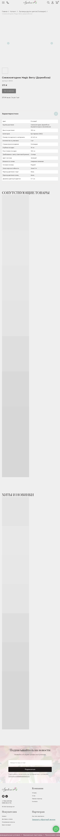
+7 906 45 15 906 (7, 801)
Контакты (34, 801)
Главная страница (37, 798)
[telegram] (6, 796)
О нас (33, 795)
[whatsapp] (3, 796)
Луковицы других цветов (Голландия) (32, 11)
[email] (30, 762)
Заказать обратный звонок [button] (43, 819)
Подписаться (30, 769)
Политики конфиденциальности (19, 776)
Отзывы (34, 792)
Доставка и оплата (7, 819)
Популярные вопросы (8, 822)
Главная (4, 11)
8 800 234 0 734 (6, 803)
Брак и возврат (6, 825)
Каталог (13, 11)
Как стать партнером (38, 816)
